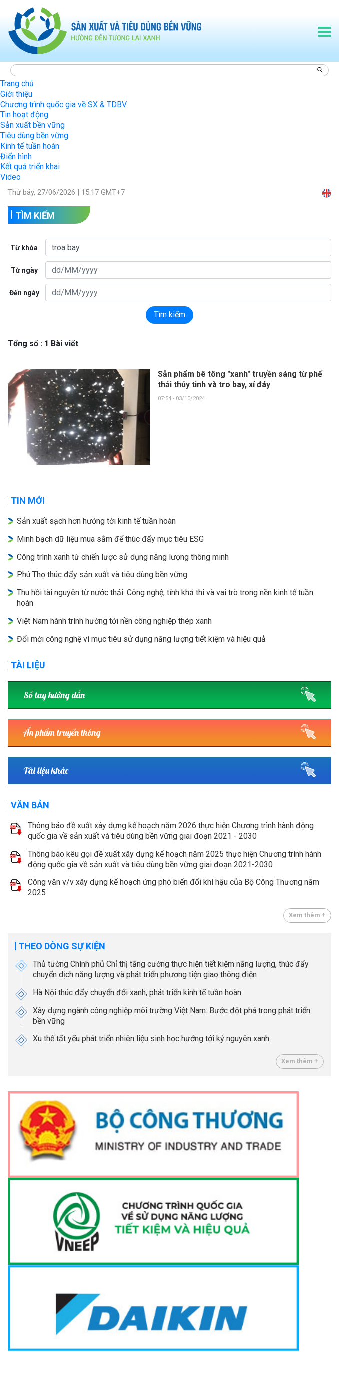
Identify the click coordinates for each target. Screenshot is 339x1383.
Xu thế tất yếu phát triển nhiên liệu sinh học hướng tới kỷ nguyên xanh (151, 1039)
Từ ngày (24, 270)
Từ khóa (24, 248)
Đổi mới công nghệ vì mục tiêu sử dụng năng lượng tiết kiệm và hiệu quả (142, 639)
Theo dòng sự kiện (61, 946)
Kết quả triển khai (30, 167)
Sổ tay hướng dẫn (54, 695)
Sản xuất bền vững (32, 125)
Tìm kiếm (35, 215)
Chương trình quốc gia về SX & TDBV (63, 105)
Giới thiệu (16, 94)
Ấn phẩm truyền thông (62, 732)
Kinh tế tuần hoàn (29, 146)
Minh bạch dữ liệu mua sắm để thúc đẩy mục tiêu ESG (110, 539)
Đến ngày (24, 293)
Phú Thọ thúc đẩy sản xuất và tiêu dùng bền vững (102, 575)
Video (10, 177)
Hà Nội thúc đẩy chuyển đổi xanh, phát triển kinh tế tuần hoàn (137, 993)
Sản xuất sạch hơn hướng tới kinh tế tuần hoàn (96, 521)
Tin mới (28, 501)
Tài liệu (28, 665)
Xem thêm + (307, 915)
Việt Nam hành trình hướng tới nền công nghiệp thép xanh (114, 621)
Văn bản (30, 805)
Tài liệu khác (45, 770)
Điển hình (16, 157)
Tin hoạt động (24, 115)
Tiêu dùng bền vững (34, 135)
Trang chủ (17, 83)
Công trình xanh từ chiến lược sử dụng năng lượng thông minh (124, 557)
